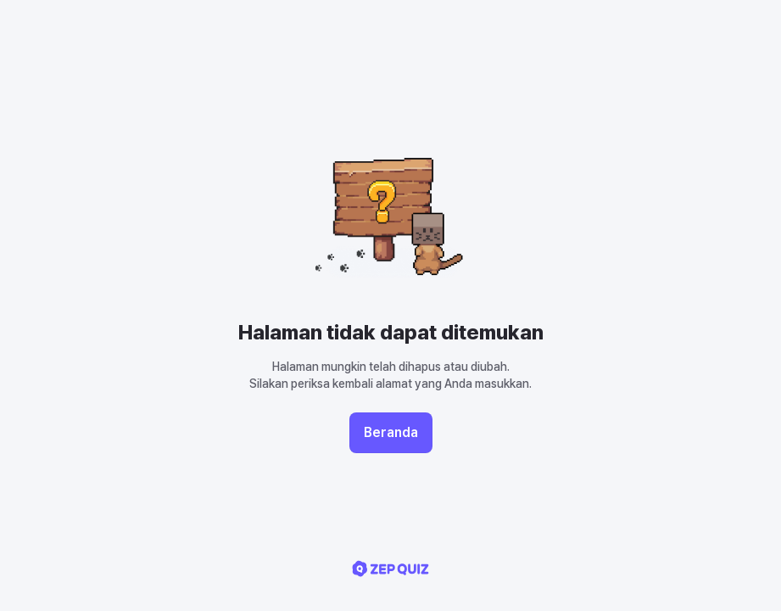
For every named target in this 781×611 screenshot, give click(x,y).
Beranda (391, 432)
